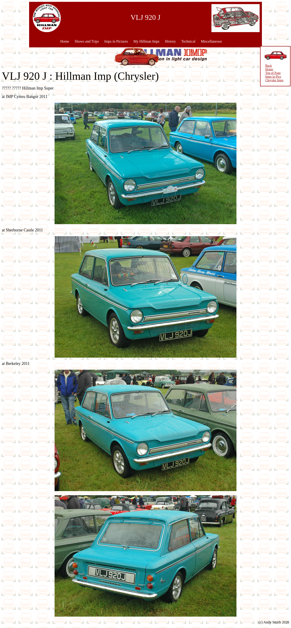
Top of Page (273, 73)
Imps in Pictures (116, 41)
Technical (188, 41)
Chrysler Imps (274, 80)
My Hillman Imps (146, 41)
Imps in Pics (273, 76)
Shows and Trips (87, 41)
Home (64, 41)
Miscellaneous (211, 41)
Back (268, 65)
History (170, 41)
